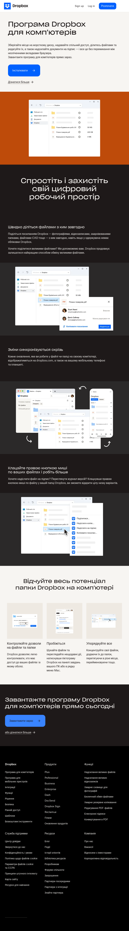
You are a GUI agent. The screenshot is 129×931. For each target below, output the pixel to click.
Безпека (9, 804)
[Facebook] (16, 908)
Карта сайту (11, 879)
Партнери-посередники (57, 881)
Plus (47, 772)
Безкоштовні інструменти (18, 821)
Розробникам (52, 864)
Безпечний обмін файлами (98, 796)
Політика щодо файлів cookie (21, 858)
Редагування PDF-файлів (98, 808)
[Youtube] (25, 908)
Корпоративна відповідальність (101, 858)
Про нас (88, 841)
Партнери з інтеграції (56, 886)
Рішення (9, 798)
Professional (51, 777)
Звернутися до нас (15, 847)
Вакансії (88, 847)
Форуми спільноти (54, 869)
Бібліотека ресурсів (55, 858)
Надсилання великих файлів (99, 772)
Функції (9, 792)
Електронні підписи (94, 813)
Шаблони (10, 815)
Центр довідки (13, 841)
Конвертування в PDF (96, 819)
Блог (47, 841)
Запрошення (51, 875)
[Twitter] (6, 908)
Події (47, 847)
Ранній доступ (12, 810)
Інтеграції (10, 787)
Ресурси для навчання (17, 884)
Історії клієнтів (52, 852)
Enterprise (50, 789)
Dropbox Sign (52, 806)
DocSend (50, 800)
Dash (48, 794)
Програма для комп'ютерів (19, 772)
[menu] (121, 6)
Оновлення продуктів (56, 823)
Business (50, 783)
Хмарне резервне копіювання (100, 802)
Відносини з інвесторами (97, 852)
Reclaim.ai (50, 812)
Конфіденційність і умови (18, 852)
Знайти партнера (54, 892)
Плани (48, 817)
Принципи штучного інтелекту (21, 873)
